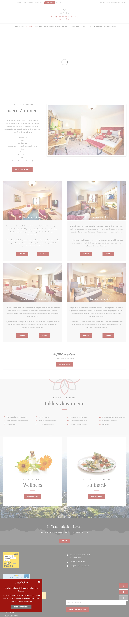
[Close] (39, 582)
